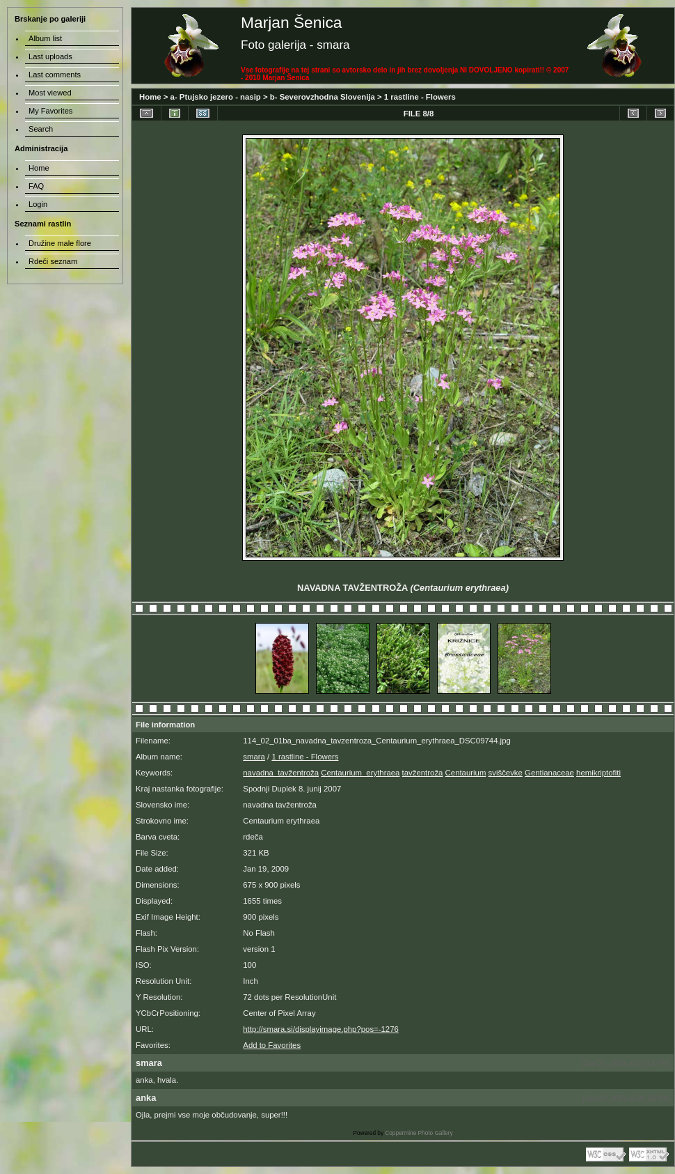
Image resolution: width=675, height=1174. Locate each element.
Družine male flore (60, 243)
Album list (45, 38)
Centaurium (465, 772)
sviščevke (506, 772)
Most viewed (50, 92)
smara (254, 756)
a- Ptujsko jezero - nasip (215, 97)
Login (38, 204)
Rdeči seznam (53, 261)
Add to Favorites (272, 1045)
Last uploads (50, 56)
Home (150, 97)
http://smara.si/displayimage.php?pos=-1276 (321, 1029)
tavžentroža (422, 772)
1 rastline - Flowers (420, 97)
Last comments (55, 74)
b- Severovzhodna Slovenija (322, 97)
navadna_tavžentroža (281, 772)
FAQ (36, 186)
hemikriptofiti (598, 772)
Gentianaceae (549, 772)
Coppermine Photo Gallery (418, 1133)
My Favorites (50, 111)
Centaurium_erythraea (360, 772)
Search (41, 129)
